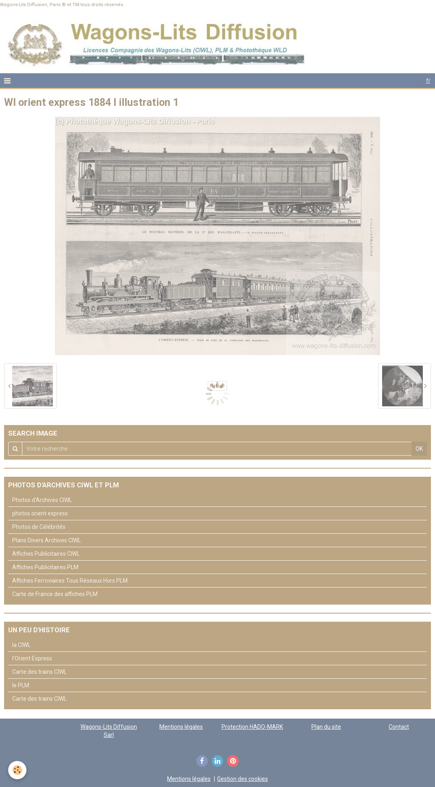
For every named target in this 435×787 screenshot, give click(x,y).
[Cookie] (17, 770)
